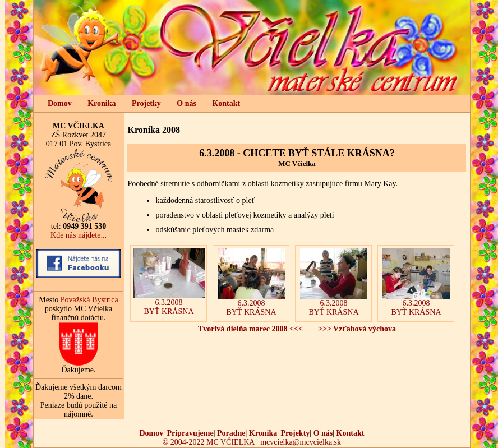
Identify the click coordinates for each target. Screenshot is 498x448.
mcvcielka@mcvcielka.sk (300, 442)
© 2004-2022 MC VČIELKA (209, 442)
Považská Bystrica (89, 299)
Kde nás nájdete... (78, 235)
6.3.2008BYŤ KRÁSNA (169, 282)
